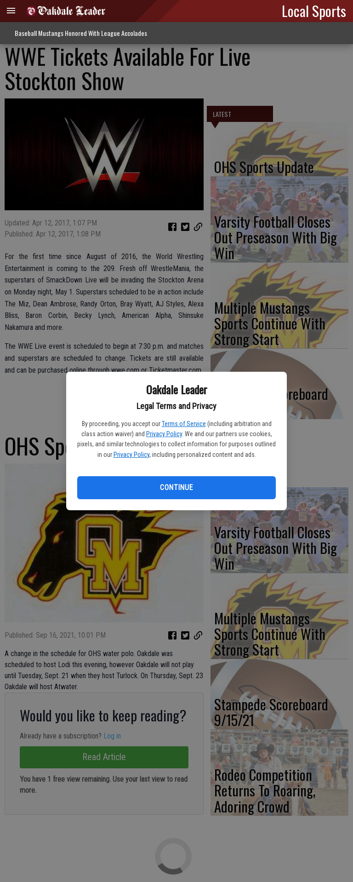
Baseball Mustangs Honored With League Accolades (81, 33)
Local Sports (314, 10)
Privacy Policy (164, 434)
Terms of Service (184, 423)
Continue (176, 487)
